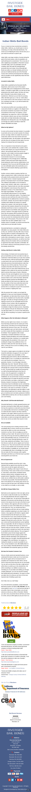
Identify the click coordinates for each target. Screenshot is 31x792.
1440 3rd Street (15, 742)
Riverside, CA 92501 (15, 745)
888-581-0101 (18, 766)
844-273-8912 (16, 768)
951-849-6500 (17, 759)
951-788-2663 (15, 14)
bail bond (14, 588)
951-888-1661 (15, 747)
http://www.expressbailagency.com (10, 662)
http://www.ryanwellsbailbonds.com (10, 652)
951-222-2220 (18, 757)
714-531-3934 (19, 761)
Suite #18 (15, 743)
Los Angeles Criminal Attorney (16, 668)
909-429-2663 (19, 763)
